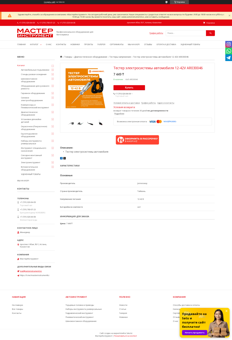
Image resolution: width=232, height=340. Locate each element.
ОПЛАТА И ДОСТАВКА (166, 44)
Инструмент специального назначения (33, 149)
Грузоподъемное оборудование (29, 135)
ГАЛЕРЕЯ (101, 44)
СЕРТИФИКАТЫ (116, 44)
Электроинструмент (30, 162)
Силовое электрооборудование (32, 99)
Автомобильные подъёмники (35, 69)
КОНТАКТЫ (61, 44)
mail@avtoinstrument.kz (31, 271)
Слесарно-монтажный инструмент (31, 156)
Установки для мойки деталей (31, 120)
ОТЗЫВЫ (148, 44)
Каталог (21, 65)
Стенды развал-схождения (33, 74)
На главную (17, 305)
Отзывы (177, 317)
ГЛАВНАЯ (21, 44)
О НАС (49, 44)
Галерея (123, 313)
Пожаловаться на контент (125, 336)
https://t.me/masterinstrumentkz (34, 275)
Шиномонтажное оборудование (29, 80)
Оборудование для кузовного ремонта (35, 87)
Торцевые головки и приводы (80, 305)
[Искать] (210, 33)
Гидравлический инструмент (79, 313)
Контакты (16, 313)
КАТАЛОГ (34, 44)
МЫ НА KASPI (134, 44)
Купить (129, 87)
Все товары (17, 309)
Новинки (123, 317)
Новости (123, 305)
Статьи (122, 309)
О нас (175, 321)
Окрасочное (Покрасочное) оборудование (34, 127)
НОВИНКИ (75, 44)
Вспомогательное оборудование (29, 168)
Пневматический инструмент (80, 317)
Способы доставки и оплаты (186, 305)
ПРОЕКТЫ (88, 44)
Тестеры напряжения (120, 57)
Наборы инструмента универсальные (31, 142)
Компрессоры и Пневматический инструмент (35, 106)
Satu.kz (129, 333)
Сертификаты (179, 313)
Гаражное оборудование (33, 93)
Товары (68, 57)
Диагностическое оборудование (90, 57)
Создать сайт (49, 2)
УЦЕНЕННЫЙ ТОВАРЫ (190, 44)
